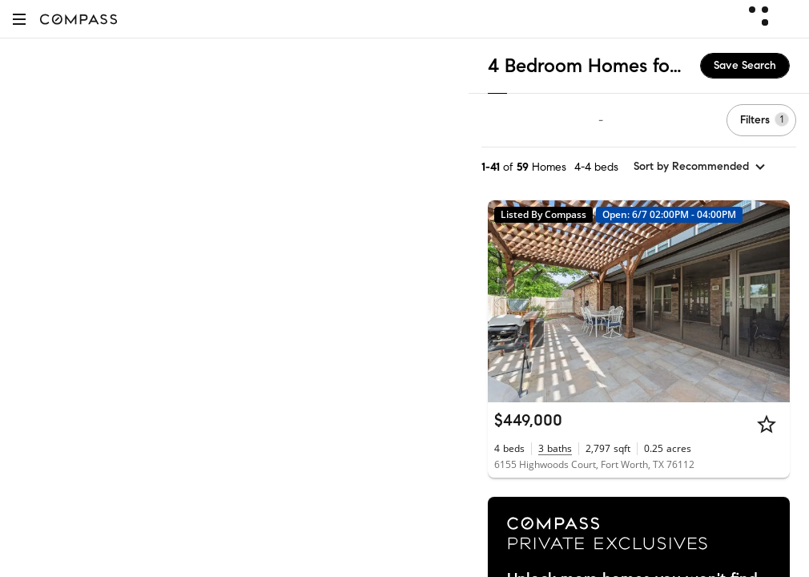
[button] (19, 19)
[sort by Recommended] (700, 166)
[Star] (766, 424)
